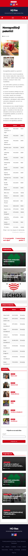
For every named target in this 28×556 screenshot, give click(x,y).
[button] (23, 17)
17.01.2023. (7, 484)
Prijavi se (14, 552)
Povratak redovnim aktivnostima (11, 261)
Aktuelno (6, 494)
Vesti (5, 478)
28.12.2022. (7, 500)
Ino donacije (17, 549)
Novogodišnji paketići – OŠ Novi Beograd (13, 276)
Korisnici (13, 392)
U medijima (13, 546)
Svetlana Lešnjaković (16, 412)
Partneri (11, 549)
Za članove (23, 549)
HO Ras (14, 10)
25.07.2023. (7, 468)
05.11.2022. (7, 516)
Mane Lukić (14, 376)
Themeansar (14, 543)
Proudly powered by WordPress (9, 541)
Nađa (12, 403)
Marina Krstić (14, 385)
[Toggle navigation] (13, 18)
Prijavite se (14, 441)
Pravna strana (7, 462)
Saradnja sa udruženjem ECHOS (13, 292)
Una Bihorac (14, 421)
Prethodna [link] (16, 232)
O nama (19, 546)
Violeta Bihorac (15, 394)
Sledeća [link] (21, 232)
